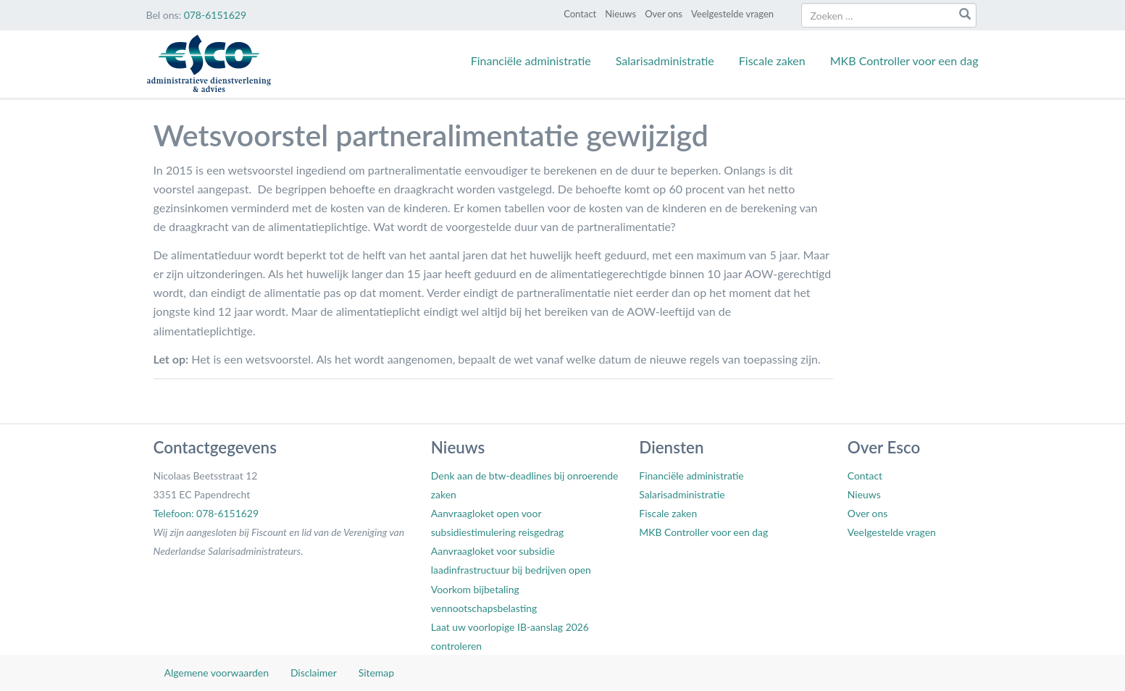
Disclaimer (313, 672)
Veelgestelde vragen (732, 14)
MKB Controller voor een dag (904, 60)
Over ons (663, 14)
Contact (580, 14)
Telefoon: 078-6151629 (206, 513)
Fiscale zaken (772, 60)
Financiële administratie (531, 60)
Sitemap (376, 672)
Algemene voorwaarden (216, 672)
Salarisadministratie (665, 60)
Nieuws (620, 14)
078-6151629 (215, 15)
